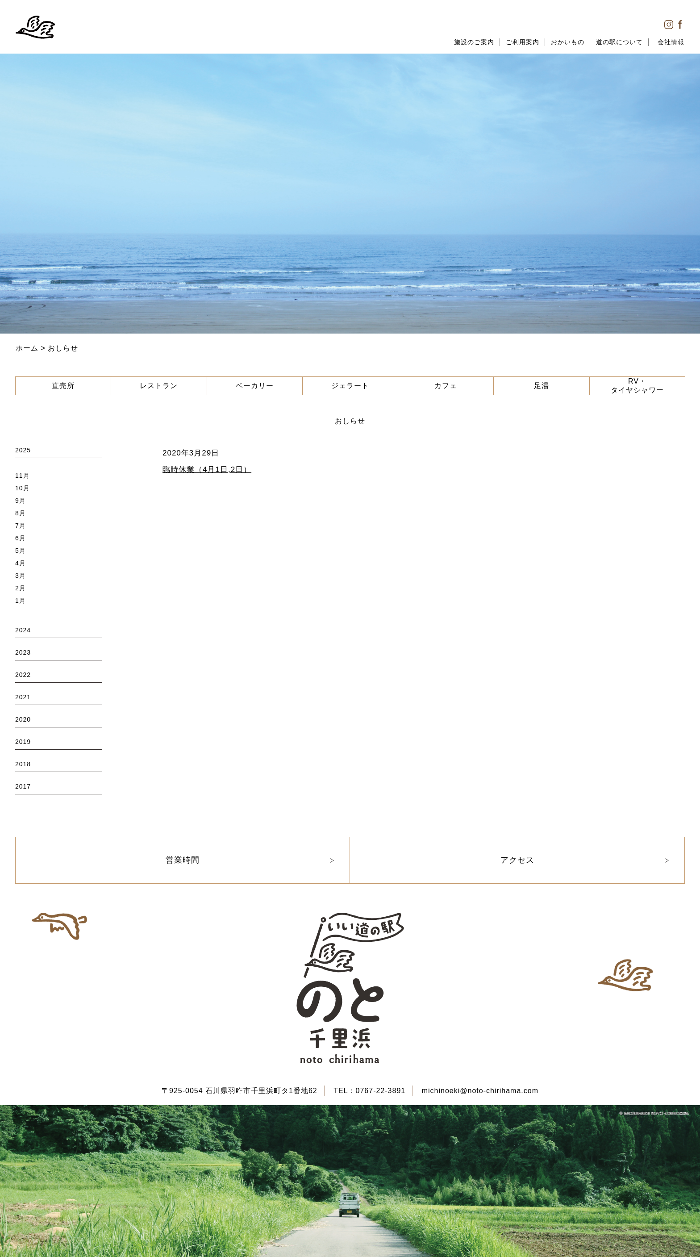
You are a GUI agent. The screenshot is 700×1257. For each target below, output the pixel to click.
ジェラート (350, 385)
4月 (20, 563)
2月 (20, 588)
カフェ (445, 385)
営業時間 (183, 860)
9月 (20, 500)
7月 (20, 525)
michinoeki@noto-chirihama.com (480, 1090)
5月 (20, 550)
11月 (22, 475)
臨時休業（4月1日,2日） (206, 469)
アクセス (517, 860)
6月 (20, 538)
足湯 (541, 385)
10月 (22, 488)
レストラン (159, 385)
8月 (20, 513)
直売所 (63, 385)
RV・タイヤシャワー (637, 385)
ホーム (27, 348)
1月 (20, 600)
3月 (20, 575)
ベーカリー (255, 385)
